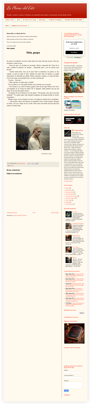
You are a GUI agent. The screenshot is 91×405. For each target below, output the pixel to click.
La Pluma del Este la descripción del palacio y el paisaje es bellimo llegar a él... (75, 295)
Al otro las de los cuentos (72, 196)
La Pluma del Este (20, 7)
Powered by (74, 57)
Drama (12, 165)
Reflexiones (42, 20)
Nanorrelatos (69, 190)
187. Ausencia (75, 247)
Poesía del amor (69, 192)
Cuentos (67, 202)
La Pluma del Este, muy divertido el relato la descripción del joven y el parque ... (75, 280)
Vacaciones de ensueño (70, 62)
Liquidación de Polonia (78, 223)
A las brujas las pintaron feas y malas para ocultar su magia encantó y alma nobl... (74, 290)
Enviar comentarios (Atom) (19, 215)
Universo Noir (10, 20)
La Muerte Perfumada (55, 20)
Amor (18, 20)
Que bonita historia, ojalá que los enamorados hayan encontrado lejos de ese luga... (75, 285)
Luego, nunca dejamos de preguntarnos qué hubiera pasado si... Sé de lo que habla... (75, 304)
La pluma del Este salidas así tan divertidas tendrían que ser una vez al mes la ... (75, 275)
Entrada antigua (55, 212)
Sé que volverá (75, 235)
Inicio (7, 25)
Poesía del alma (69, 204)
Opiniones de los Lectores (19, 25)
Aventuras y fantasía (70, 198)
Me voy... (74, 257)
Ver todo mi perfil (68, 181)
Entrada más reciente (12, 212)
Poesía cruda (69, 200)
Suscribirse (74, 52)
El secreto (74, 212)
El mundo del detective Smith (73, 20)
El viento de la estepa (29, 20)
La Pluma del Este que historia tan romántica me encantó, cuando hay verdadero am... (75, 300)
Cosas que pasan (69, 194)
